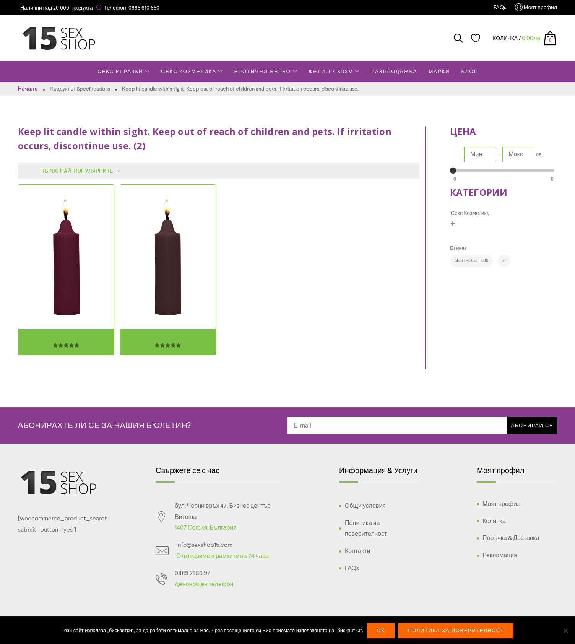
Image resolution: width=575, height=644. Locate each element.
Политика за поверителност (456, 630)
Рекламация (499, 555)
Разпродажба (394, 71)
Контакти (357, 551)
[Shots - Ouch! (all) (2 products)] (471, 261)
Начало (28, 89)
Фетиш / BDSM (334, 71)
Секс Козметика (192, 71)
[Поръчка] (71, 171)
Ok (381, 630)
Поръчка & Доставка (510, 538)
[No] (565, 630)
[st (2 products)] (504, 261)
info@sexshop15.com (204, 545)
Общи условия (365, 506)
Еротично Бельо (265, 71)
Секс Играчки (123, 71)
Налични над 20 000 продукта (56, 7)
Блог (469, 71)
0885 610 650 (143, 7)
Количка (494, 521)
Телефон (115, 7)
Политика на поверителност (366, 528)
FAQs (500, 7)
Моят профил (535, 8)
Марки (439, 71)
